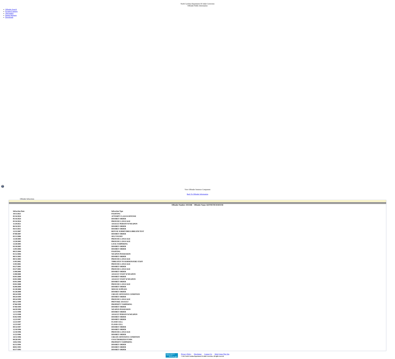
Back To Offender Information (197, 194)
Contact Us (208, 354)
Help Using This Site (222, 354)
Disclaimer (198, 354)
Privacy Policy (186, 354)
